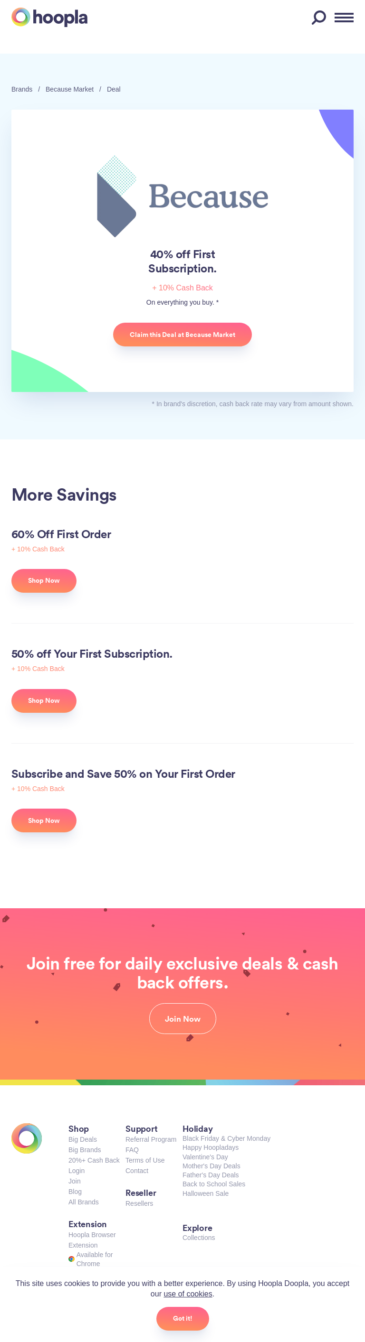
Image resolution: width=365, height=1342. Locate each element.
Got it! (182, 1318)
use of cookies (187, 1294)
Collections (198, 1237)
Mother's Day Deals (211, 1166)
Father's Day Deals (210, 1175)
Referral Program (150, 1139)
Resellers (139, 1203)
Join (74, 1181)
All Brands (83, 1202)
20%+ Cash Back (94, 1160)
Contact (136, 1170)
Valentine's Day (205, 1157)
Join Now (183, 1019)
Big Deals (82, 1139)
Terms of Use (144, 1160)
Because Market (70, 89)
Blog (75, 1191)
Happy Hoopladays (210, 1147)
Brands (21, 89)
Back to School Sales (213, 1184)
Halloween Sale (205, 1193)
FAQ (132, 1150)
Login (76, 1170)
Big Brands (84, 1150)
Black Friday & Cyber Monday (226, 1138)
